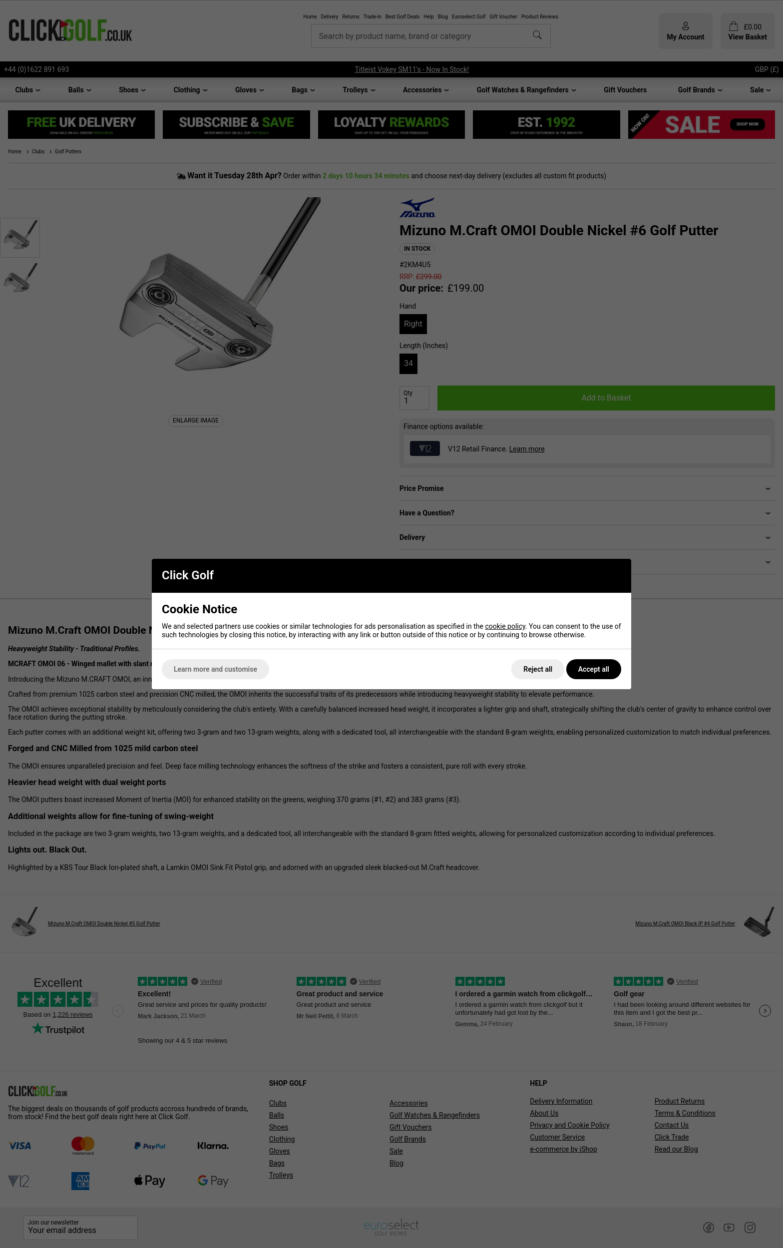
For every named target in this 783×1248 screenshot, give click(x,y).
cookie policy (505, 626)
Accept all (593, 669)
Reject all (537, 669)
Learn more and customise (215, 669)
